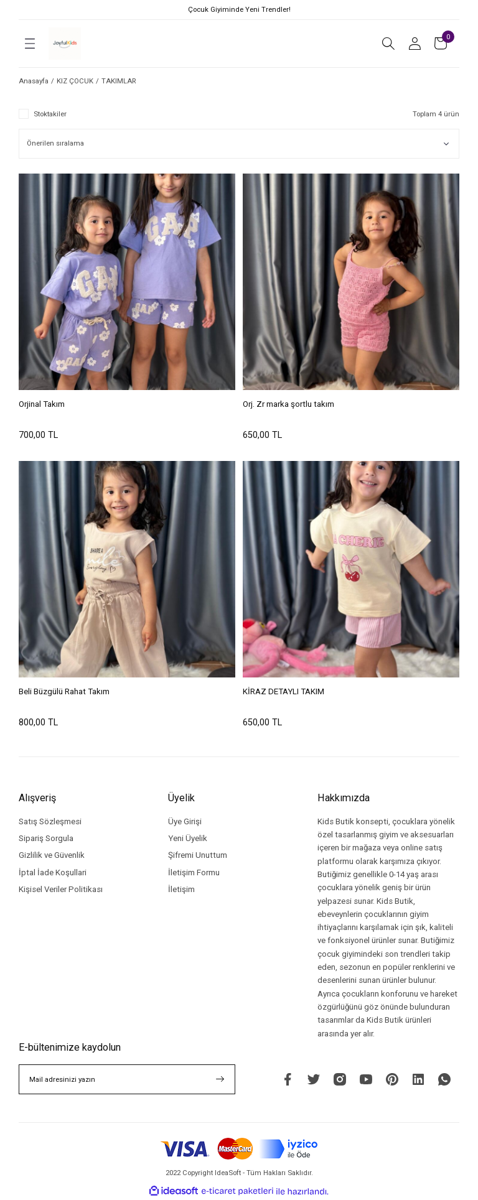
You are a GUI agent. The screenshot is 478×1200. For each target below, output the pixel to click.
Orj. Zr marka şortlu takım (288, 404)
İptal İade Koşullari (53, 872)
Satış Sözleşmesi (50, 821)
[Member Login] (414, 43)
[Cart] (440, 43)
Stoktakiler (50, 113)
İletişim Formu (194, 872)
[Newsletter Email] (127, 1079)
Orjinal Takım (42, 404)
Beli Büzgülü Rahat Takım (64, 691)
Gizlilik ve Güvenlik (52, 855)
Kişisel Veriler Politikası (61, 889)
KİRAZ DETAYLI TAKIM (283, 691)
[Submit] (220, 1079)
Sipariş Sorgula (46, 838)
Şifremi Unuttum (197, 855)
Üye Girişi (185, 821)
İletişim (181, 889)
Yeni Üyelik (187, 838)
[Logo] (65, 43)
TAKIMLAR (118, 81)
